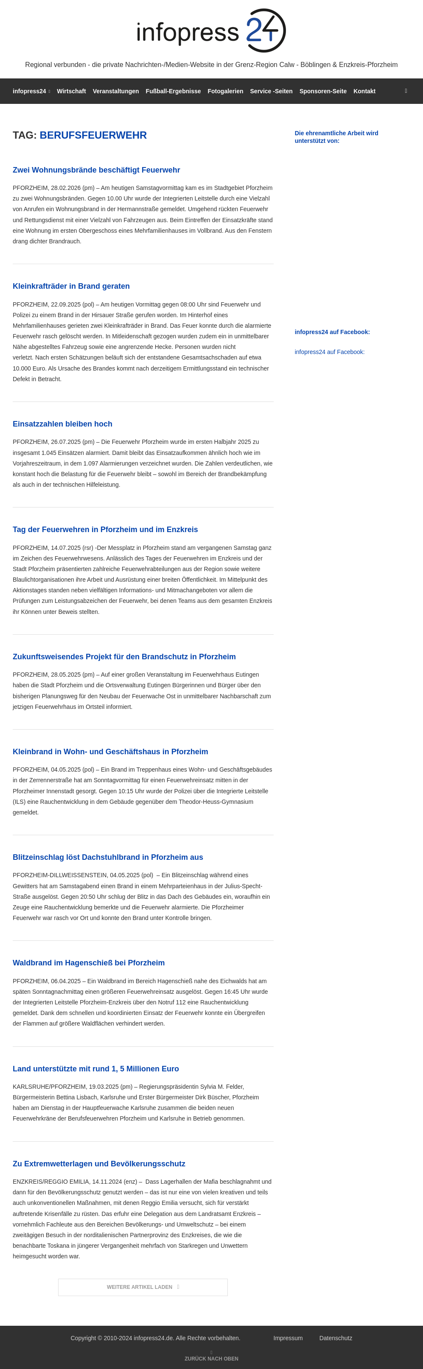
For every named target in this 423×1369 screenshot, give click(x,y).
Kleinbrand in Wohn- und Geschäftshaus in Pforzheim (110, 751)
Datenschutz (336, 1338)
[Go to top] (211, 1358)
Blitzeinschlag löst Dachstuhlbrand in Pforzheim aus (108, 857)
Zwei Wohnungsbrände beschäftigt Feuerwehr (96, 170)
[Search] (406, 91)
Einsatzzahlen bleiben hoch (62, 424)
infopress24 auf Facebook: (330, 352)
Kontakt (364, 91)
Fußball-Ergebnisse (173, 91)
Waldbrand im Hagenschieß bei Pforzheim (89, 963)
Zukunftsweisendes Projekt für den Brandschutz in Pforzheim (124, 656)
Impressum (288, 1338)
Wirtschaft (71, 91)
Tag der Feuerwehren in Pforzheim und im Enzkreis (105, 529)
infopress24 (29, 91)
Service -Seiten (271, 91)
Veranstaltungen (116, 91)
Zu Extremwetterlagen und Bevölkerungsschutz (99, 1164)
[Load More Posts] (143, 1287)
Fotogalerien (226, 91)
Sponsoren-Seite (323, 91)
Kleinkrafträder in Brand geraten (71, 286)
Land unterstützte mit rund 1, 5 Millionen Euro (96, 1069)
